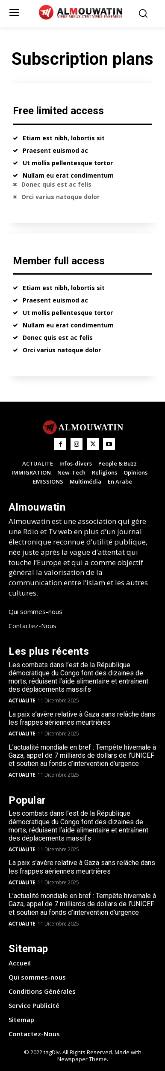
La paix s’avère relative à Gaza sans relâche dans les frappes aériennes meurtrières (82, 718)
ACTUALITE (22, 700)
